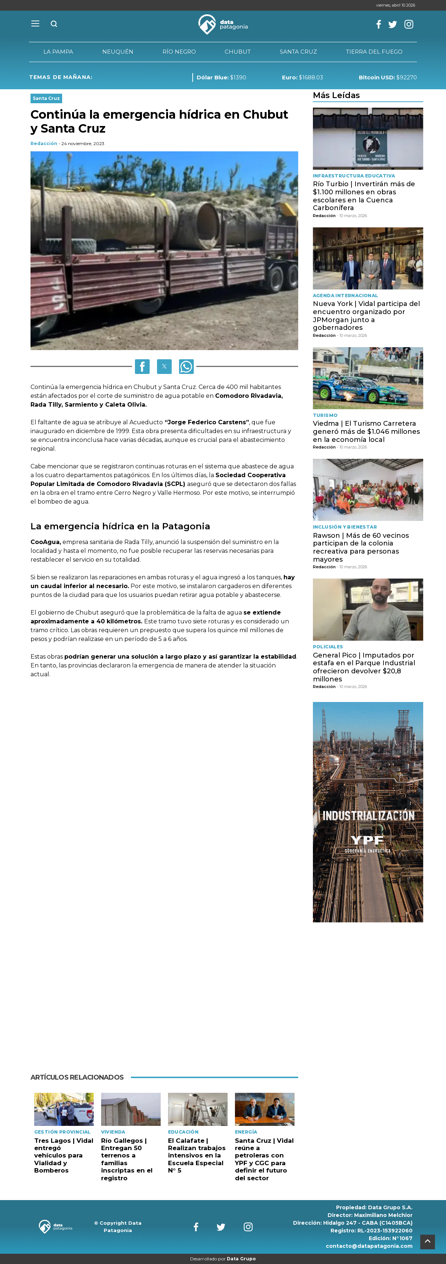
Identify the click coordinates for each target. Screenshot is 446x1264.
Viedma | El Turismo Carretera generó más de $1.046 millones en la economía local (366, 431)
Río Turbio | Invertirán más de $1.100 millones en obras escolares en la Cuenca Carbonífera (364, 196)
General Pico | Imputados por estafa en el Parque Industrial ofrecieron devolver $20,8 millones (364, 667)
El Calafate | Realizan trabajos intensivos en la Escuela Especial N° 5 (197, 1155)
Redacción (44, 143)
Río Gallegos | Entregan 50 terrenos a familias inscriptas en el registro (127, 1159)
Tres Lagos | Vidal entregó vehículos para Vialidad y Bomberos (63, 1155)
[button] (142, 366)
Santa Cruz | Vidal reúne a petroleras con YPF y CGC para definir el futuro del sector (264, 1159)
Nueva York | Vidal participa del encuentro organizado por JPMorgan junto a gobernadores (366, 316)
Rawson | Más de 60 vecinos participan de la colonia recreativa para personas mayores (361, 547)
